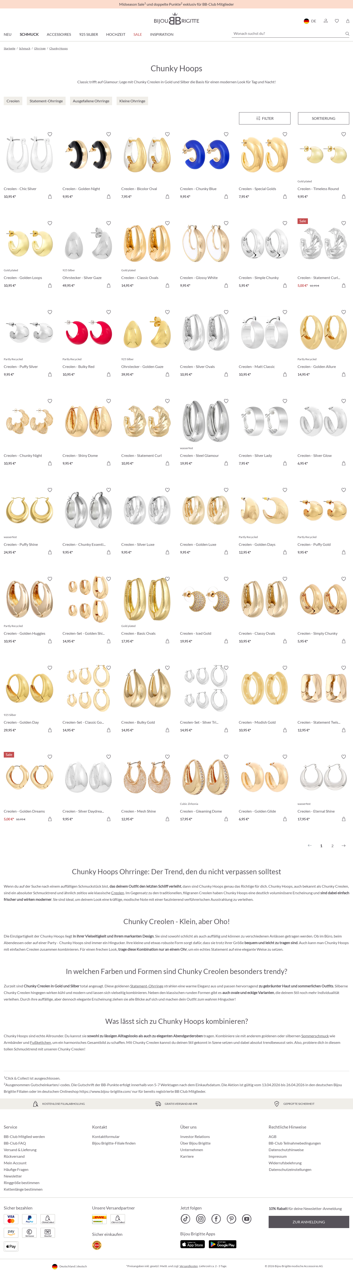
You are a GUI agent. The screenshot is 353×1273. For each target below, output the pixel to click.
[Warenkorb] (347, 21)
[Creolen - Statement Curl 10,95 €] (147, 432)
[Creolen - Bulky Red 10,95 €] (88, 344)
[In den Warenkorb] (49, 196)
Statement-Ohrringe (146, 986)
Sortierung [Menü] (323, 118)
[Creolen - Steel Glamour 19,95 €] (206, 432)
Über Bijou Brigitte (195, 1143)
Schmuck (29, 34)
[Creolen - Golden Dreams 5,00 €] (29, 788)
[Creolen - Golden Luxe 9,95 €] (206, 521)
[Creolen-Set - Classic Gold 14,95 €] (88, 699)
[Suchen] (347, 33)
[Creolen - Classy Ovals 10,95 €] (264, 610)
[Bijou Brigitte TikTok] (185, 1219)
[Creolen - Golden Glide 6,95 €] (264, 788)
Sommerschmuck (315, 1036)
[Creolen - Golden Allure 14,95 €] (323, 344)
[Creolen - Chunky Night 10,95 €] (29, 432)
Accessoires (59, 34)
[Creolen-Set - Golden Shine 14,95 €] (88, 610)
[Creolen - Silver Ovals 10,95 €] (206, 344)
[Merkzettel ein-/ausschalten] (49, 134)
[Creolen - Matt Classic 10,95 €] (264, 344)
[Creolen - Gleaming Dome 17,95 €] (206, 788)
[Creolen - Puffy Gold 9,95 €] (323, 521)
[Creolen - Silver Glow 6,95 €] (323, 432)
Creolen (117, 892)
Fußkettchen (40, 1042)
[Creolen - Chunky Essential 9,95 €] (88, 521)
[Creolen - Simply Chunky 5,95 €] (323, 610)
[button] (325, 21)
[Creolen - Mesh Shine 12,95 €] (147, 788)
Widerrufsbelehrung (285, 1163)
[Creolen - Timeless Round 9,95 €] (323, 166)
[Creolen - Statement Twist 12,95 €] (323, 699)
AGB (272, 1136)
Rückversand (14, 1156)
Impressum (278, 1156)
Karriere (187, 1156)
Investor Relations (195, 1136)
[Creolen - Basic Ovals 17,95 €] (147, 610)
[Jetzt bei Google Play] (222, 1243)
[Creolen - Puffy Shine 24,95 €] (29, 521)
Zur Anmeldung (309, 1222)
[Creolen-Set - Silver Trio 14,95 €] (206, 699)
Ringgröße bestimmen (21, 1182)
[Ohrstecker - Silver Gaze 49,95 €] (88, 255)
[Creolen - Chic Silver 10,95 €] (29, 166)
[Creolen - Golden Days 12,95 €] (264, 521)
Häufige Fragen (16, 1169)
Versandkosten (189, 1266)
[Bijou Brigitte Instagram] (201, 1219)
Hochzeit (115, 34)
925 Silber (88, 34)
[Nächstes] (343, 846)
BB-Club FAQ (15, 1143)
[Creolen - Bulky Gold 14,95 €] (147, 699)
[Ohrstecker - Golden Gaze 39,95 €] (147, 344)
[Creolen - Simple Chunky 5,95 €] (264, 255)
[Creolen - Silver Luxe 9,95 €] (147, 521)
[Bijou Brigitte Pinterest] (231, 1219)
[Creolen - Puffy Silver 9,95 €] (29, 344)
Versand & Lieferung (20, 1149)
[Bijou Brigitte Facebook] (216, 1219)
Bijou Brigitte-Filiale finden (114, 1143)
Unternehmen (191, 1149)
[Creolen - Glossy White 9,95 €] (206, 255)
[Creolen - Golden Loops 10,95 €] (29, 255)
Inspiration (161, 34)
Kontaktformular (106, 1136)
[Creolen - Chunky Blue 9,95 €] (206, 166)
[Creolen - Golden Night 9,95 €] (88, 166)
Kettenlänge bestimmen (23, 1189)
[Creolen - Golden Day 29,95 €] (29, 699)
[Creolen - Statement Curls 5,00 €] (323, 255)
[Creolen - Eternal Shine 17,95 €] (323, 788)
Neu (8, 34)
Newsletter (13, 1176)
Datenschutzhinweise (286, 1149)
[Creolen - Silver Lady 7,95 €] (264, 432)
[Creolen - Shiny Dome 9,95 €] (88, 432)
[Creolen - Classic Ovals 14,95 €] (147, 255)
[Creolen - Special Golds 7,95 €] (264, 166)
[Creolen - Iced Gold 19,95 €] (206, 610)
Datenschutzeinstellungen (290, 1169)
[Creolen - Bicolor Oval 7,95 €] (147, 166)
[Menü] (264, 118)
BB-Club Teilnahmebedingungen (295, 1143)
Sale (137, 34)
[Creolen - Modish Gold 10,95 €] (264, 699)
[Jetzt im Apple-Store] (192, 1243)
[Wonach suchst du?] (290, 33)
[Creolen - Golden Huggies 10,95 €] (29, 610)
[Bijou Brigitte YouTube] (246, 1219)
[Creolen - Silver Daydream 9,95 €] (88, 788)
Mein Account (15, 1163)
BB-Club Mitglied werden (24, 1136)
